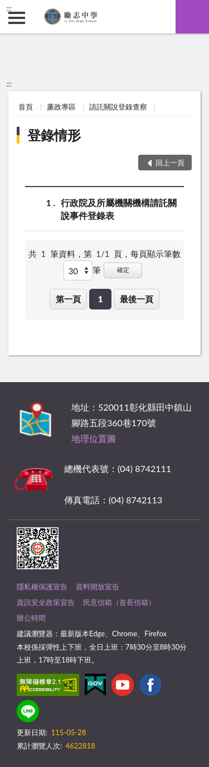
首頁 (25, 106)
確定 (123, 269)
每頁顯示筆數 (155, 254)
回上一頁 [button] (169, 162)
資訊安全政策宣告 (46, 602)
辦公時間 (31, 617)
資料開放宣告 (97, 586)
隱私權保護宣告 (42, 586)
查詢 (192, 17)
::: (9, 8)
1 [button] (100, 299)
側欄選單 (16, 18)
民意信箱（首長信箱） (119, 602)
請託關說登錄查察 (118, 106)
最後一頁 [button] (136, 299)
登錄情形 (54, 135)
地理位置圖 (93, 438)
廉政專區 (61, 106)
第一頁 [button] (68, 299)
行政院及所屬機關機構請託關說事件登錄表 (119, 208)
